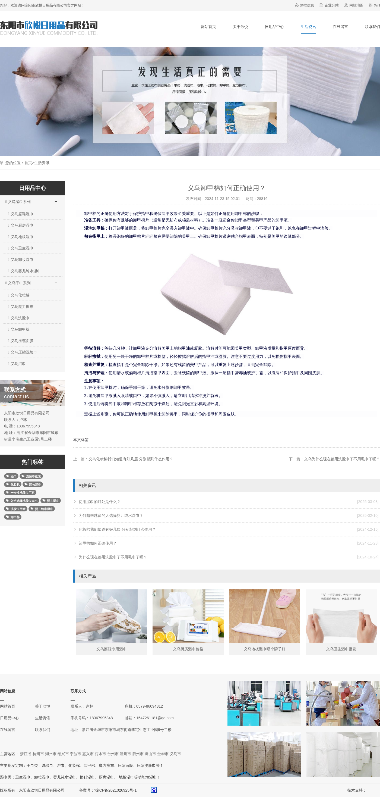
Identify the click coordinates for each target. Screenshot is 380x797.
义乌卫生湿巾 (20, 248)
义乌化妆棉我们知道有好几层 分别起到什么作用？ (130, 459)
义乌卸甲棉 (19, 329)
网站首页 (208, 26)
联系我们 (372, 26)
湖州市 (50, 754)
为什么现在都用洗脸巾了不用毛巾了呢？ (229, 557)
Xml (377, 5)
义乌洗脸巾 (19, 318)
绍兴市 (63, 754)
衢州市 (138, 754)
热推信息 (307, 5)
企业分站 (332, 5)
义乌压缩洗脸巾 (22, 352)
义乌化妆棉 (19, 295)
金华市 (163, 754)
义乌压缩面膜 (20, 341)
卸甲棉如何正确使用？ (229, 543)
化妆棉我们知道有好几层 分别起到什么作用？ (229, 529)
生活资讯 (308, 26)
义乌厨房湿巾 (20, 225)
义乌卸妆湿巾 (20, 259)
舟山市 (150, 754)
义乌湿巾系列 (31, 200)
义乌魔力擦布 (20, 306)
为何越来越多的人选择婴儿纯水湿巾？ (229, 515)
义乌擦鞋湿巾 (20, 214)
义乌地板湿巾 (20, 237)
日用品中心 (274, 26)
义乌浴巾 (17, 363)
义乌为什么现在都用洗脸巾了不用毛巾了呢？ (342, 459)
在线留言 (340, 26)
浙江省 (25, 754)
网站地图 (356, 5)
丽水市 (100, 754)
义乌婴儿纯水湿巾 (24, 271)
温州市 (125, 754)
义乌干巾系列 (31, 281)
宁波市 (75, 754)
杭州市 (38, 754)
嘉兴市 (88, 754)
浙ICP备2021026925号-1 (115, 790)
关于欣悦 (240, 26)
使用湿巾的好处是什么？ (229, 501)
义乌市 (175, 754)
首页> (29, 163)
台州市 (113, 754)
